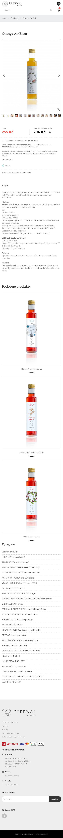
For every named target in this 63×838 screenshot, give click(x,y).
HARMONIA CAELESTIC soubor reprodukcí (21, 573)
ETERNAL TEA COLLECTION (14, 645)
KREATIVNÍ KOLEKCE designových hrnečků (21, 630)
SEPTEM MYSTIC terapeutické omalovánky (21, 567)
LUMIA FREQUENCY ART (13, 661)
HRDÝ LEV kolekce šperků (13, 557)
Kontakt (5, 730)
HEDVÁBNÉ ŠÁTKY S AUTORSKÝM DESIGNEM (22, 677)
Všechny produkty (10, 552)
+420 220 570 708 (12, 785)
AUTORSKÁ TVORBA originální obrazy (18, 578)
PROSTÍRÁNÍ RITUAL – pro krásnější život (20, 640)
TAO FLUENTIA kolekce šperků (15, 562)
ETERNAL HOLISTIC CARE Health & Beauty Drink (24, 609)
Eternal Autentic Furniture (13, 588)
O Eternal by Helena (10, 722)
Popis (5, 185)
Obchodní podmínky (10, 733)
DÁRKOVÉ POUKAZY (11, 682)
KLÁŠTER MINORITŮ (11, 656)
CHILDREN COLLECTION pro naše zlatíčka (21, 651)
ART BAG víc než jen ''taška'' (14, 635)
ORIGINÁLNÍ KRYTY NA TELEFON (17, 671)
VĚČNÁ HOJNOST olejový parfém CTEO (19, 583)
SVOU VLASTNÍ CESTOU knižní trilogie (18, 593)
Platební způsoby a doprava (13, 737)
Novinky (5, 726)
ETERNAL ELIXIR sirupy (12, 604)
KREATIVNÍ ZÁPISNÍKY (12, 625)
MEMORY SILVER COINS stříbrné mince (20, 614)
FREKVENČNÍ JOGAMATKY (14, 666)
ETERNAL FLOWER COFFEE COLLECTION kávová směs (27, 599)
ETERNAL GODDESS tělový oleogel (17, 619)
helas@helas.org (12, 776)
